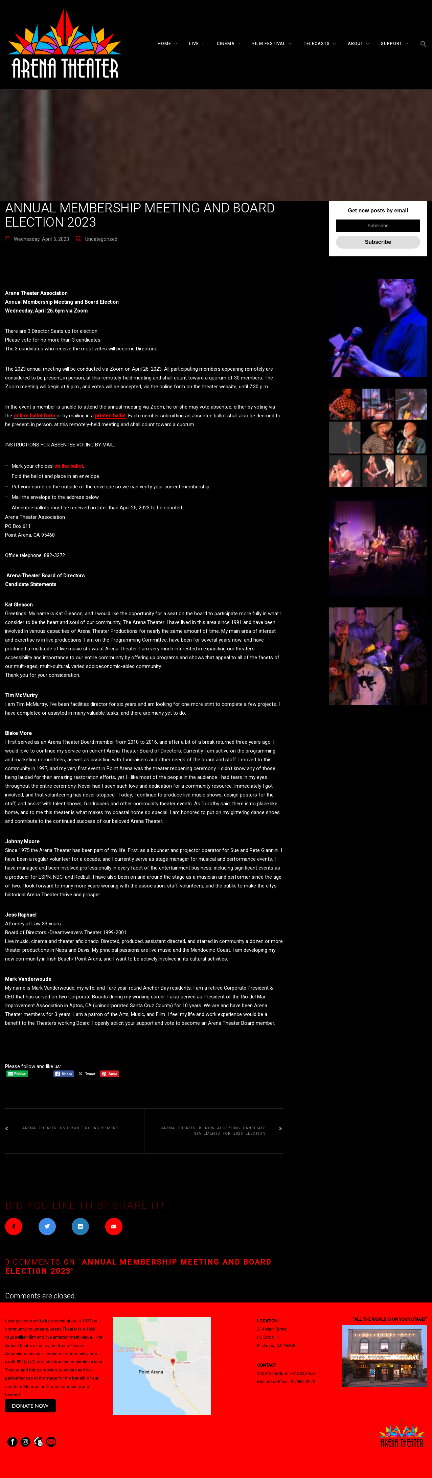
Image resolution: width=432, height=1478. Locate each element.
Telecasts (317, 44)
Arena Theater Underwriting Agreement (70, 1128)
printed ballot (110, 415)
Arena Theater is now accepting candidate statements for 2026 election (213, 1131)
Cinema (226, 44)
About (355, 44)
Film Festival (269, 44)
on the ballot (68, 466)
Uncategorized (101, 239)
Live (194, 44)
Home (164, 44)
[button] (423, 44)
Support (391, 44)
